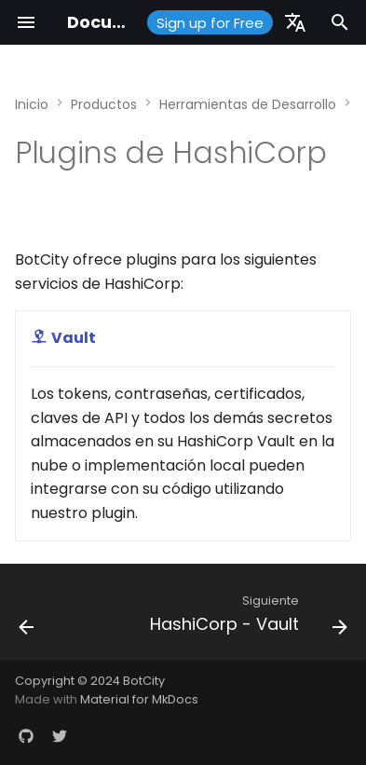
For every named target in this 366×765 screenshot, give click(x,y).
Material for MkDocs (139, 699)
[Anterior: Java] (26, 617)
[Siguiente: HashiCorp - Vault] (246, 617)
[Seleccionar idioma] (295, 22)
